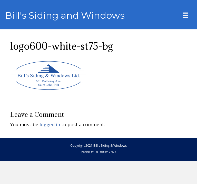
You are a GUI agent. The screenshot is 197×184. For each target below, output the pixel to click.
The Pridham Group (105, 151)
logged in (50, 124)
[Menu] (185, 15)
